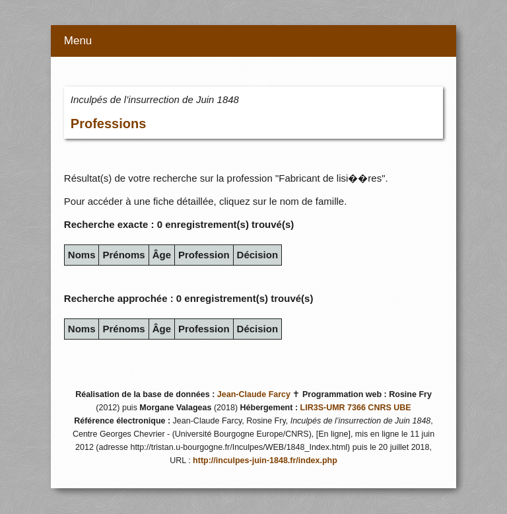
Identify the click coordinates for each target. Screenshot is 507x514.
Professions (108, 123)
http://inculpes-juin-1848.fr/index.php (265, 460)
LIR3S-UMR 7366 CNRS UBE (355, 407)
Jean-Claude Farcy (253, 394)
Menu (78, 40)
